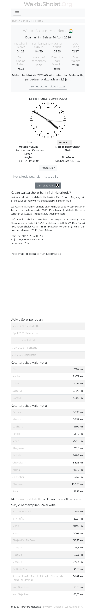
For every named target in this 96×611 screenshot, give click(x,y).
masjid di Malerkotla (29, 499)
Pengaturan (48, 167)
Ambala (16, 455)
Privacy (47, 606)
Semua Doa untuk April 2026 (48, 86)
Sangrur (17, 390)
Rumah (16, 21)
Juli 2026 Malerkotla (24, 355)
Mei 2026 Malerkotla (24, 340)
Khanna (17, 419)
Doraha (16, 398)
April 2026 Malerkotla (25, 333)
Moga (15, 441)
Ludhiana (17, 426)
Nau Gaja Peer (20, 587)
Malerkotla (37, 21)
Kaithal (16, 469)
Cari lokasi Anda (48, 185)
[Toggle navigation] (17, 13)
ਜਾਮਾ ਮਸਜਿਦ (18, 518)
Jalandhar (18, 477)
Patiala (16, 433)
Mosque (17, 547)
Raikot (16, 383)
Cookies (58, 606)
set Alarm (64, 142)
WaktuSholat (42, 4)
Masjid (16, 526)
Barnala (17, 412)
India (25, 21)
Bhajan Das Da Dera (23, 540)
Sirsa (15, 491)
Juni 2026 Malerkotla (24, 347)
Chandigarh (19, 462)
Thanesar (17, 484)
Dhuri (15, 369)
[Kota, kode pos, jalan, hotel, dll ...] (48, 176)
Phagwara (18, 448)
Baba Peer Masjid (22, 511)
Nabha (16, 376)
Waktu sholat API (75, 606)
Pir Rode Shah (20, 569)
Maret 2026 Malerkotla (25, 326)
